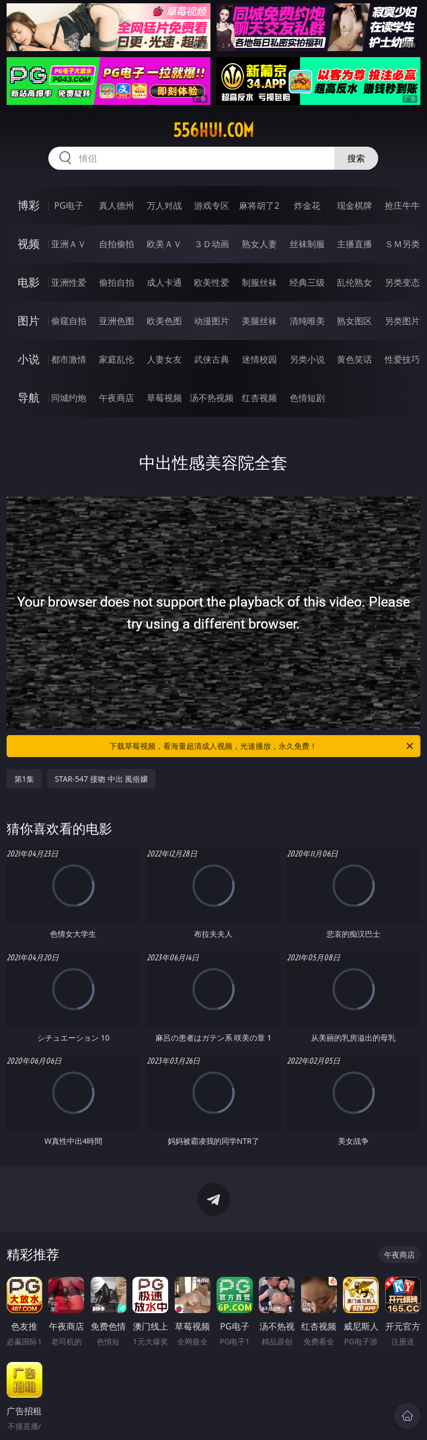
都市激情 (68, 359)
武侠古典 (211, 359)
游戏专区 (211, 205)
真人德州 (116, 205)
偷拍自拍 (116, 282)
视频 (29, 243)
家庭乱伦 (116, 359)
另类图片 (402, 321)
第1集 (24, 779)
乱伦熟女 (354, 282)
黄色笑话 (354, 359)
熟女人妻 (259, 244)
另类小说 (307, 359)
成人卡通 (164, 282)
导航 (29, 397)
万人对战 (164, 205)
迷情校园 (259, 359)
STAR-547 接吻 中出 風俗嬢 (101, 779)
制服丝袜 (259, 282)
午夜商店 (116, 398)
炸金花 (307, 205)
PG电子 (69, 205)
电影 (29, 282)
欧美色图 (164, 321)
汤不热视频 (212, 398)
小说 (29, 359)
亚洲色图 (116, 321)
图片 (29, 320)
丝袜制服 (307, 244)
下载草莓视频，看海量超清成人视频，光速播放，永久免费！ (262, 746)
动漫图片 (211, 321)
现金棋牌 (354, 205)
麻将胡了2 (259, 205)
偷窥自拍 (68, 321)
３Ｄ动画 (211, 244)
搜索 (356, 158)
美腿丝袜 (259, 321)
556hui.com (213, 130)
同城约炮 (68, 398)
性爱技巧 (402, 359)
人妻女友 (164, 359)
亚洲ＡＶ (68, 244)
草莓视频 (164, 398)
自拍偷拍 (116, 244)
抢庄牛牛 (402, 205)
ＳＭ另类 (402, 244)
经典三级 (307, 282)
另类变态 (402, 282)
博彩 (29, 205)
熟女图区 (354, 321)
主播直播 (354, 244)
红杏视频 (259, 398)
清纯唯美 (307, 321)
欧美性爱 (211, 282)
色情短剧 (307, 398)
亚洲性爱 (68, 282)
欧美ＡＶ (164, 244)
